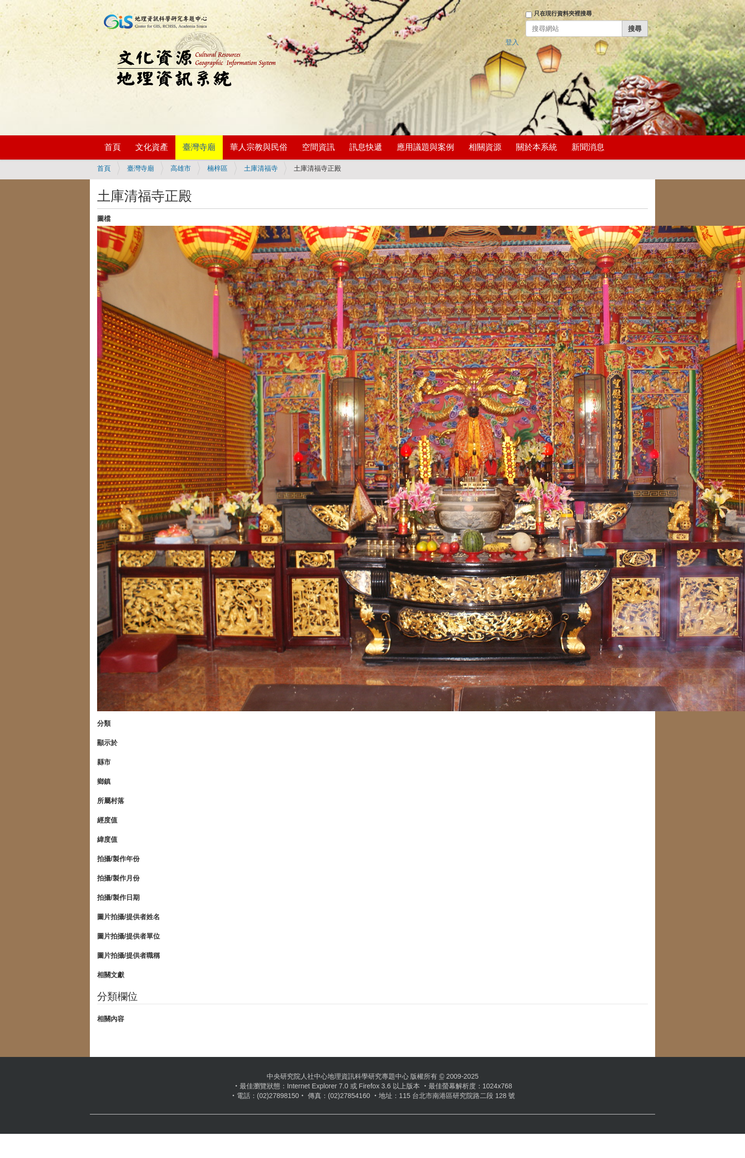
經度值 (107, 820)
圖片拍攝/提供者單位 (128, 936)
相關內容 (110, 1019)
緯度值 (107, 839)
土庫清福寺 (261, 168)
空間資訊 (318, 147)
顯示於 (107, 743)
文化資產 (151, 147)
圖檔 (104, 218)
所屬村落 (110, 801)
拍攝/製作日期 (118, 897)
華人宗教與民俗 (258, 147)
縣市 (104, 762)
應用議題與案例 (425, 147)
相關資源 (485, 147)
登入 (512, 42)
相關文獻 (110, 975)
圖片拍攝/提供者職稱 (128, 955)
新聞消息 (588, 147)
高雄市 (181, 168)
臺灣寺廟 (199, 147)
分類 (104, 723)
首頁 (112, 147)
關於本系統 (536, 147)
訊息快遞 (365, 147)
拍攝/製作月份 (118, 878)
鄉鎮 (104, 781)
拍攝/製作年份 (118, 859)
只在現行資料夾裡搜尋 (563, 13)
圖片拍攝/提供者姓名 (128, 917)
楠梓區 (217, 168)
